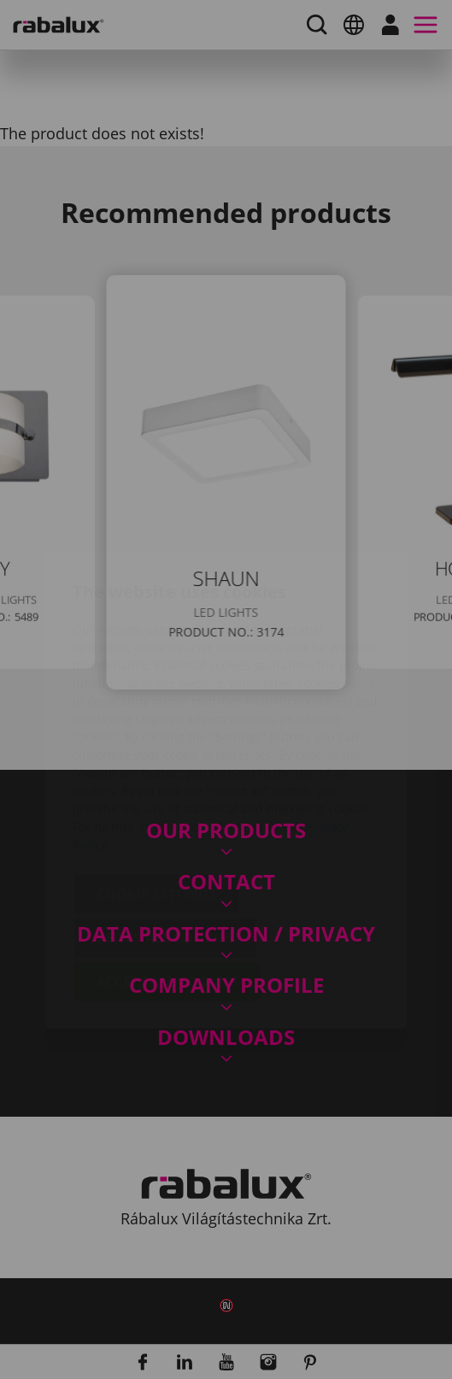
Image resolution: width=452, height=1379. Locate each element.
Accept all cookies (167, 880)
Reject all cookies (165, 837)
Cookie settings (156, 793)
